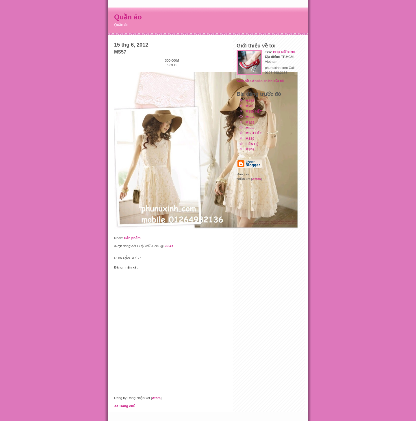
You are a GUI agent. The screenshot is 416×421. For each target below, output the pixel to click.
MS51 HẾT (254, 133)
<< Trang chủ (124, 406)
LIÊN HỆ (252, 144)
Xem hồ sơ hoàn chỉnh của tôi (260, 80)
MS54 (250, 117)
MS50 (250, 138)
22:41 (169, 246)
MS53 (250, 122)
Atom (156, 398)
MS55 (250, 106)
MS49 (250, 149)
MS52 (250, 128)
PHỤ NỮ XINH (284, 52)
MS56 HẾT (254, 111)
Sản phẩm (132, 238)
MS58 (250, 100)
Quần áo (128, 17)
